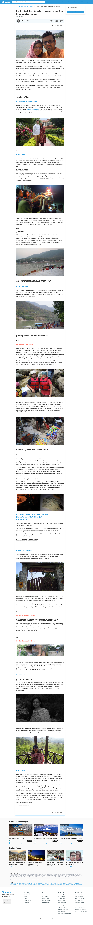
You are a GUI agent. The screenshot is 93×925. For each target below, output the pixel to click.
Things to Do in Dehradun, (29, 875)
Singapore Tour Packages (80, 909)
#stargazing (30, 884)
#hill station (35, 883)
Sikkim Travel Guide (62, 911)
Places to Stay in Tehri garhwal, (64, 876)
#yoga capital (51, 883)
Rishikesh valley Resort (25, 615)
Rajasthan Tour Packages (80, 905)
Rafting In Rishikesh (24, 344)
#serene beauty (40, 883)
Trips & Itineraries (45, 898)
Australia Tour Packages (80, 907)
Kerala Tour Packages (79, 902)
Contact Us (26, 898)
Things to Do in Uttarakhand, (70, 875)
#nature (31, 883)
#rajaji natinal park (63, 883)
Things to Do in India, (16, 876)
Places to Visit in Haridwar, (41, 879)
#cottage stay (35, 884)
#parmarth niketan (13, 883)
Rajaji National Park (24, 550)
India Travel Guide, (41, 876)
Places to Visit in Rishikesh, (28, 874)
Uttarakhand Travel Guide (23, 6)
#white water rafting (13, 884)
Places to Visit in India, (33, 876)
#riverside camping (20, 884)
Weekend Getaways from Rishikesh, (16, 874)
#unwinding (72, 883)
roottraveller (50, 868)
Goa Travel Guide (61, 896)
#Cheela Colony (76, 884)
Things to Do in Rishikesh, (48, 874)
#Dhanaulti (81, 884)
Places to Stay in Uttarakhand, (59, 875)
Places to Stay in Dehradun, (19, 875)
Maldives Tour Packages (80, 894)
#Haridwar (71, 884)
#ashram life (24, 883)
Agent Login (26, 902)
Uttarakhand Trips (32, 6)
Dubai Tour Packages (79, 900)
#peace (68, 883)
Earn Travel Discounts (28, 894)
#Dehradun (47, 884)
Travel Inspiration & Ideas (63, 894)
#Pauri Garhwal (66, 884)
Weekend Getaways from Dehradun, (68, 874)
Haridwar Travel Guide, (70, 879)
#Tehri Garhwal (60, 884)
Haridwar (20, 770)
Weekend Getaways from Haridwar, (30, 879)
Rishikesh (20, 154)
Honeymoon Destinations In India (64, 913)
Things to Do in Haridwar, (60, 879)
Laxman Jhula (22, 286)
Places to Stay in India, (25, 876)
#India (56, 884)
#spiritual (28, 883)
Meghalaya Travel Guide (63, 909)
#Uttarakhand (51, 884)
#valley (39, 884)
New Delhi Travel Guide (62, 898)
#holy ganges (46, 883)
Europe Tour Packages (80, 898)
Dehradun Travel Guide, (38, 875)
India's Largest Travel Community (8, 894)
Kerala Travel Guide (62, 904)
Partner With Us (27, 900)
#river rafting (77, 883)
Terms (47, 918)
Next (83, 830)
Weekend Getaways (46, 902)
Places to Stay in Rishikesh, (38, 874)
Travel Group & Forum (46, 900)
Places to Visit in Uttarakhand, (48, 875)
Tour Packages (45, 894)
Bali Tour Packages (79, 896)
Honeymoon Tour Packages (81, 911)
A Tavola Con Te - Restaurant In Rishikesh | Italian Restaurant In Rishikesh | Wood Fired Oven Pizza (32, 517)
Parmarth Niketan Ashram (26, 101)
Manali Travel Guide (62, 902)
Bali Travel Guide (61, 905)
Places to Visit (45, 904)
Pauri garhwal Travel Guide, (18, 879)
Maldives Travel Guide (62, 907)
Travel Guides (45, 896)
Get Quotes (29, 840)
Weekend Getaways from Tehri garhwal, (52, 876)
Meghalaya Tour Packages (80, 904)
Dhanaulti (20, 675)
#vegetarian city (57, 883)
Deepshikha (31, 868)
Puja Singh (69, 866)
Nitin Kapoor (13, 866)
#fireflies (26, 884)
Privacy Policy (52, 918)
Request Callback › (75, 12)
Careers (26, 896)
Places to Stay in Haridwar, (51, 879)
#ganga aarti (19, 883)
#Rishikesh (43, 884)
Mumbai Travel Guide (62, 900)
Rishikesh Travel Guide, (57, 874)
